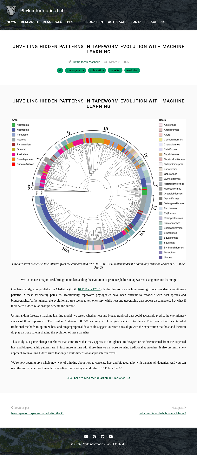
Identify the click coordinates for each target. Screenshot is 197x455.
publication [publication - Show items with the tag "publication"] (97, 70)
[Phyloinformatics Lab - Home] (35, 11)
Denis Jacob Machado (86, 62)
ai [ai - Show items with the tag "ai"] (60, 70)
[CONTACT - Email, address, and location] (138, 21)
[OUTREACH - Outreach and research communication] (117, 21)
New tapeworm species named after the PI (37, 413)
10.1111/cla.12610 (89, 289)
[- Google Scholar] (94, 437)
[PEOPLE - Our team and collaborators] (73, 21)
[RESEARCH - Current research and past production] (29, 21)
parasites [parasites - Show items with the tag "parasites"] (115, 70)
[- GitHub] (103, 437)
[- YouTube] (111, 437)
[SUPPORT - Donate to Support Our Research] (158, 21)
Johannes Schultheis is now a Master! (162, 413)
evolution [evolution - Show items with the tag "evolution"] (132, 70)
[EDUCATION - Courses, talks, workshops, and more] (93, 21)
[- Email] (86, 437)
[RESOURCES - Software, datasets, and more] (52, 21)
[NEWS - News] (11, 21)
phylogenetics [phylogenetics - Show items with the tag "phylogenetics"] (75, 70)
